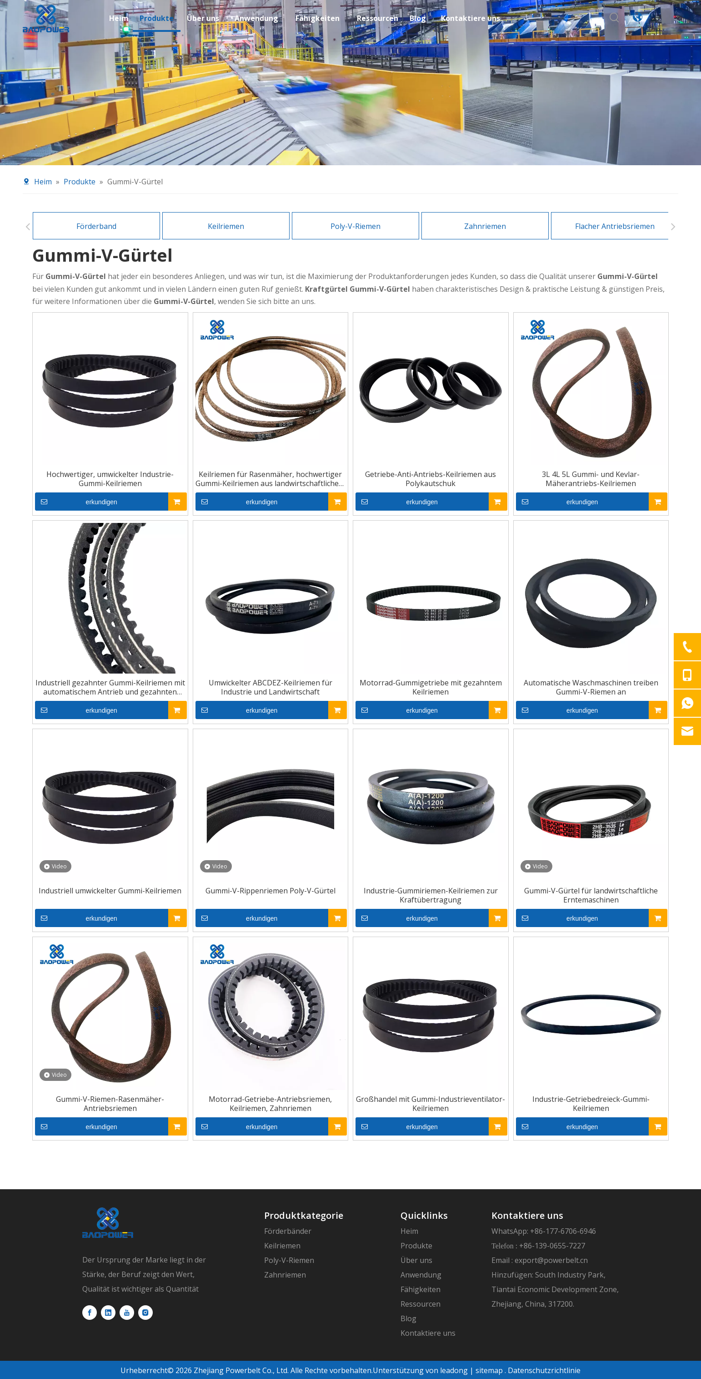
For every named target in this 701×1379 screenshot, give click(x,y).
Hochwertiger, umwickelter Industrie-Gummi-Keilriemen (110, 479)
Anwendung (421, 1275)
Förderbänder (287, 1231)
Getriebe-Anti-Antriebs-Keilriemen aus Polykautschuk (430, 479)
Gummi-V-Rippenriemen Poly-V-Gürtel (270, 890)
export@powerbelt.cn (551, 1260)
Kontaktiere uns (428, 1333)
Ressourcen (421, 1304)
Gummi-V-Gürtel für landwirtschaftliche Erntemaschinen (591, 895)
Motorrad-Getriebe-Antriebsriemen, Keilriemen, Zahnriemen (270, 1104)
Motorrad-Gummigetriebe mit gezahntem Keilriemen (431, 687)
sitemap (489, 1370)
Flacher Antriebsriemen (615, 226)
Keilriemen (226, 226)
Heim (409, 1231)
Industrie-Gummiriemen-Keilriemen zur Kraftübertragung (431, 895)
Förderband (96, 226)
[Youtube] (127, 1312)
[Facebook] (89, 1312)
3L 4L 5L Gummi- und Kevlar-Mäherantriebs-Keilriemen (591, 479)
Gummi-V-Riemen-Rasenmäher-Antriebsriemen (110, 1104)
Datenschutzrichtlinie (544, 1370)
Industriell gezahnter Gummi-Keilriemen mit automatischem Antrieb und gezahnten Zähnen (110, 687)
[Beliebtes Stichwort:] (614, 17)
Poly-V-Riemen (355, 226)
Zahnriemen (485, 226)
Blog (408, 1318)
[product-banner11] (350, 82)
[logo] (107, 1222)
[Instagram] (145, 1312)
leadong (453, 1370)
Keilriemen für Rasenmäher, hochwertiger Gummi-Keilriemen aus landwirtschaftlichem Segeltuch (270, 479)
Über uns (416, 1260)
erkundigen (76, 501)
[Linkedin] (108, 1312)
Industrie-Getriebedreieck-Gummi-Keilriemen (591, 1104)
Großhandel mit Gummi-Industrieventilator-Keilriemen (430, 1104)
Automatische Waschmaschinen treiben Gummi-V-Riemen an (591, 687)
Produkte (416, 1246)
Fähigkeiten (421, 1289)
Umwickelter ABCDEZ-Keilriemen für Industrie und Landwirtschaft (270, 687)
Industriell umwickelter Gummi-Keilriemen (110, 890)
